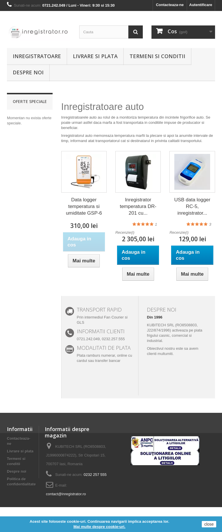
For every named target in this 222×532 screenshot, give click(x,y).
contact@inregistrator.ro (66, 494)
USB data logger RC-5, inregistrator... (192, 206)
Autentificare (200, 5)
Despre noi (28, 72)
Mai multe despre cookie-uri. (99, 526)
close (209, 524)
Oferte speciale (30, 101)
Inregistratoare (37, 56)
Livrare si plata (95, 56)
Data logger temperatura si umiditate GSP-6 (84, 206)
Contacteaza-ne (170, 5)
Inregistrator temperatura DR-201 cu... (138, 206)
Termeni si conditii (157, 56)
